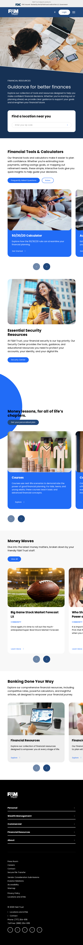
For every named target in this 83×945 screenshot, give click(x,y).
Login (64, 12)
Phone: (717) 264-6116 (17, 919)
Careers (11, 865)
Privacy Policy (14, 893)
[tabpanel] (42, 210)
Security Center (18, 359)
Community (16, 622)
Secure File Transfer (17, 872)
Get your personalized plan (23, 422)
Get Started (18, 251)
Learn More (17, 649)
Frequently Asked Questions (23, 180)
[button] (41, 125)
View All (14, 559)
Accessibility (13, 884)
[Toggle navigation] (73, 12)
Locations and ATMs (17, 897)
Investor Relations (16, 881)
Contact (11, 868)
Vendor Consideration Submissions (23, 877)
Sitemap (11, 888)
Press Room (13, 861)
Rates (47, 180)
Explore (19, 502)
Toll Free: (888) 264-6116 (19, 923)
